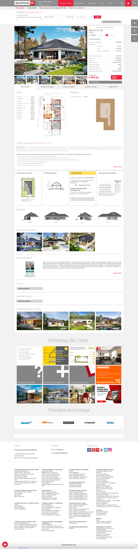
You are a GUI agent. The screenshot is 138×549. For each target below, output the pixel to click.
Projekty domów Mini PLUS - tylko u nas (25, 481)
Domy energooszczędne (21, 471)
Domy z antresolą (47, 496)
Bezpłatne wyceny (91, 87)
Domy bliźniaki (18, 506)
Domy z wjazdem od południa (77, 493)
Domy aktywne (46, 483)
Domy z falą (72, 507)
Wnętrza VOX (113, 87)
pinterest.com (97, 450)
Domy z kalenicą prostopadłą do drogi (80, 513)
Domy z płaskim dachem (76, 506)
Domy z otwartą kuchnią (49, 495)
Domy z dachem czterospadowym (79, 509)
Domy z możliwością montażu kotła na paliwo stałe (53, 528)
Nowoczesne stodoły (20, 475)
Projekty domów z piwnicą (49, 498)
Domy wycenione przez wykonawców (107, 493)
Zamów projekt (114, 77)
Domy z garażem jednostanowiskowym (25, 524)
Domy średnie (18, 493)
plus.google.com (93, 450)
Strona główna (20, 8)
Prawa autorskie (101, 538)
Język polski (135, 3)
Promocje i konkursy (102, 512)
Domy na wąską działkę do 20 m (78, 499)
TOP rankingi (72, 523)
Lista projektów (32, 8)
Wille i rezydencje (19, 496)
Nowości (71, 528)
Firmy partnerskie (101, 513)
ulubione (110, 27)
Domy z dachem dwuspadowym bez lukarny (79, 517)
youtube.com (101, 450)
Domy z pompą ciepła (20, 477)
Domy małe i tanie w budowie (23, 492)
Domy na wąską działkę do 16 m (78, 496)
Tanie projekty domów (75, 485)
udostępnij (99, 27)
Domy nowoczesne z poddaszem (51, 478)
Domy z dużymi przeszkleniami (51, 474)
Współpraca (92, 3)
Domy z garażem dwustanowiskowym (25, 526)
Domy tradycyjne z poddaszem (78, 477)
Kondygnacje (70, 17)
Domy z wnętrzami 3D (102, 502)
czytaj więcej (117, 168)
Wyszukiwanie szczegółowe (111, 22)
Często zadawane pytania (103, 521)
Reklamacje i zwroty (102, 535)
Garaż (82, 17)
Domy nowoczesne (47, 471)
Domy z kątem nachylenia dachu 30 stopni (81, 512)
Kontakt (110, 3)
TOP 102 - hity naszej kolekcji (104, 477)
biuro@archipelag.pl (44, 5)
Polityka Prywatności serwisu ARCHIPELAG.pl (104, 528)
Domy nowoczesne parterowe (50, 475)
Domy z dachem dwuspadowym (78, 504)
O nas (102, 3)
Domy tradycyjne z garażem (77, 478)
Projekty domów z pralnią (49, 499)
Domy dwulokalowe (20, 509)
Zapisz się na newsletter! (103, 523)
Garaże (16, 504)
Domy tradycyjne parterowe (77, 474)
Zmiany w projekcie (69, 87)
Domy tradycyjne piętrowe (76, 475)
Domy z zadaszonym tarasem (50, 493)
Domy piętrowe (46, 509)
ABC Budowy (79, 3)
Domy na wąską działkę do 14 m (78, 495)
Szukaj (97, 17)
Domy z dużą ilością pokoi (49, 492)
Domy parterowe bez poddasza (51, 510)
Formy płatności (101, 532)
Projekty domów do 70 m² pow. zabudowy (108, 506)
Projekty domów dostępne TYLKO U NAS (108, 500)
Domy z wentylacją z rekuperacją (24, 474)
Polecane (99, 490)
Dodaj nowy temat (23, 288)
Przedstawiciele (101, 514)
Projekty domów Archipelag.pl (25, 3)
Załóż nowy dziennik (24, 301)
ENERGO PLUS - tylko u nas (22, 472)
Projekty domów (65, 3)
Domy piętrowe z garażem (49, 513)
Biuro (97, 520)
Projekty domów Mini (75, 486)
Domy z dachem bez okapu (77, 510)
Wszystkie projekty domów (104, 471)
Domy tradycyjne (74, 472)
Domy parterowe (47, 504)
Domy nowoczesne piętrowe (50, 477)
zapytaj (105, 27)
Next (84, 80)
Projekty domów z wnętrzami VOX (106, 505)
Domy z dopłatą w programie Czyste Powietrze (25, 483)
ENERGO (91, 33)
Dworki (71, 471)
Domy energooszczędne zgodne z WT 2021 (53, 8)
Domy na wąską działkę (76, 492)
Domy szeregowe (19, 507)
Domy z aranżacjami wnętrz (104, 488)
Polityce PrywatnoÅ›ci (23, 547)
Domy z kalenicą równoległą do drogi (79, 515)
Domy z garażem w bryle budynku (24, 527)
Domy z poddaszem (47, 506)
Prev (16, 80)
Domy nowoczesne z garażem (50, 480)
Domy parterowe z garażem (50, 512)
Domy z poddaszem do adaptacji (51, 507)
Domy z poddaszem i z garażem (51, 515)
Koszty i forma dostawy (103, 534)
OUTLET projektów (101, 503)
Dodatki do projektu (47, 87)
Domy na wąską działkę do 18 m (78, 498)
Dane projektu (25, 87)
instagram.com (110, 450)
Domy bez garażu (19, 529)
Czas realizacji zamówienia (104, 537)
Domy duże (17, 495)
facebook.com (89, 450)
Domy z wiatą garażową (21, 523)
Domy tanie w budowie (75, 483)
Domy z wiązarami (47, 524)
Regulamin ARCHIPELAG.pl (104, 531)
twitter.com (106, 450)
